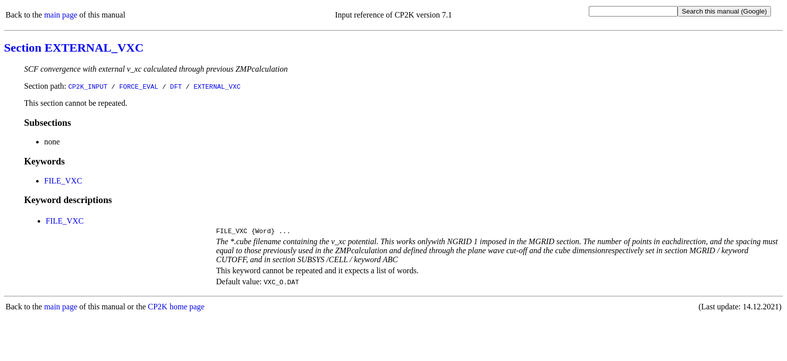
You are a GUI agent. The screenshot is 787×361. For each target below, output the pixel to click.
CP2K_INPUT (87, 86)
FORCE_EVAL (138, 86)
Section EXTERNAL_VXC (74, 47)
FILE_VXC (63, 180)
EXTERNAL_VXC (217, 86)
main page (60, 15)
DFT (176, 86)
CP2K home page (176, 308)
